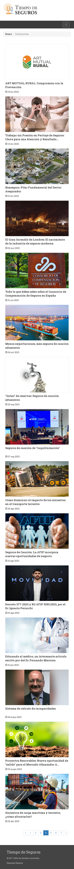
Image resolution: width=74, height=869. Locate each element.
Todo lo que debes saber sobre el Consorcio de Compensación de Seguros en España (35, 293)
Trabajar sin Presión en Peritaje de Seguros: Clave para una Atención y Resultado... (34, 137)
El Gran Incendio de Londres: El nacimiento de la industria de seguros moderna (35, 241)
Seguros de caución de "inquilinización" (32, 448)
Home (8, 34)
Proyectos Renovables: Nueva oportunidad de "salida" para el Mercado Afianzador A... (36, 762)
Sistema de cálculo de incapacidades (30, 708)
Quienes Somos (15, 863)
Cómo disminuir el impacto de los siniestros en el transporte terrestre (35, 502)
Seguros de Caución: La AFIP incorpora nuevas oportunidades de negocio (31, 554)
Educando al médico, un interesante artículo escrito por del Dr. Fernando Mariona (36, 658)
